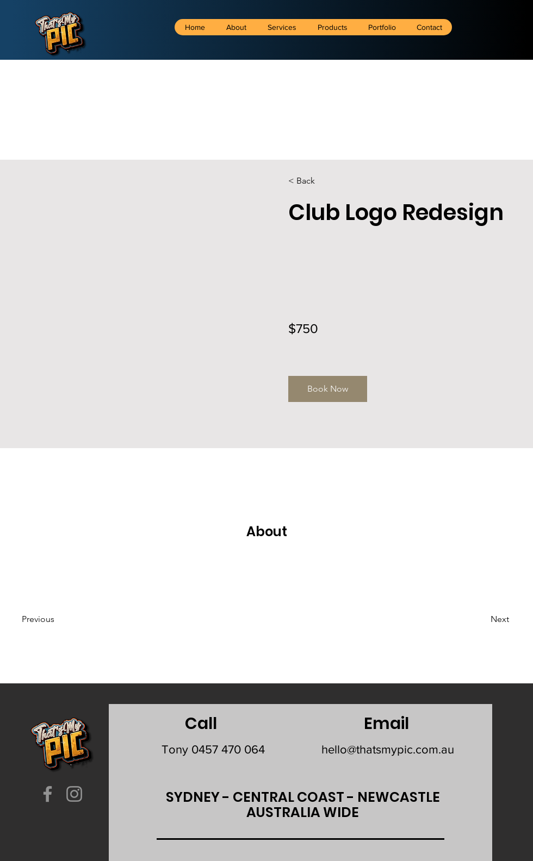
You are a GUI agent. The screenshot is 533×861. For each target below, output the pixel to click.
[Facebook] (47, 794)
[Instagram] (74, 794)
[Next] (479, 619)
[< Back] (319, 181)
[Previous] (53, 619)
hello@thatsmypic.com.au (387, 749)
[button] (327, 389)
